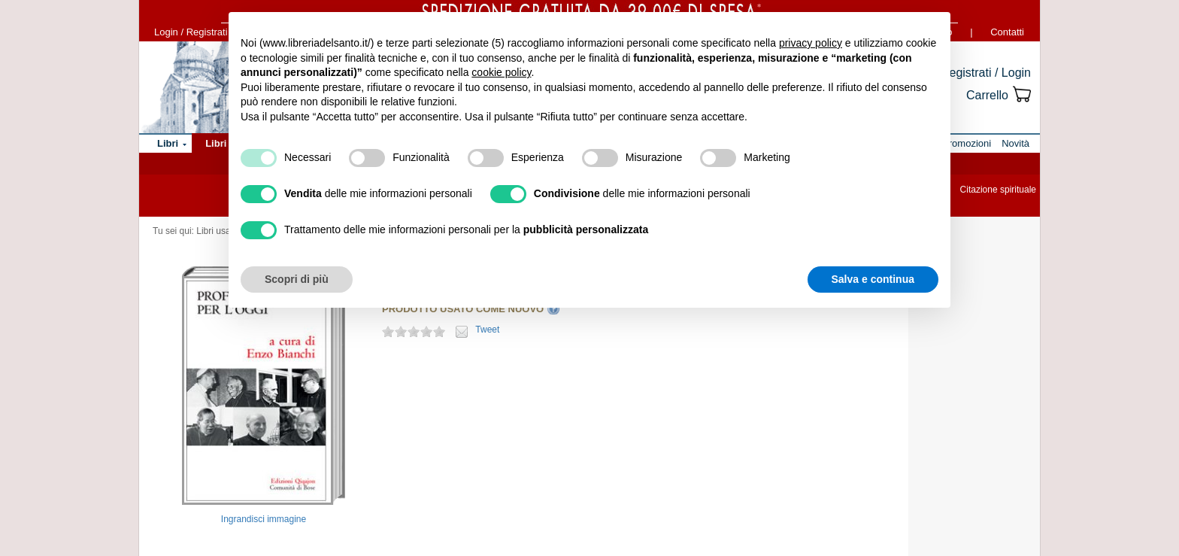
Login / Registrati (191, 32)
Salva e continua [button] (873, 279)
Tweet (487, 329)
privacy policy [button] (810, 43)
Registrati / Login (986, 72)
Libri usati (215, 231)
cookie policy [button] (501, 72)
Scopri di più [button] (297, 279)
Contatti (1007, 32)
